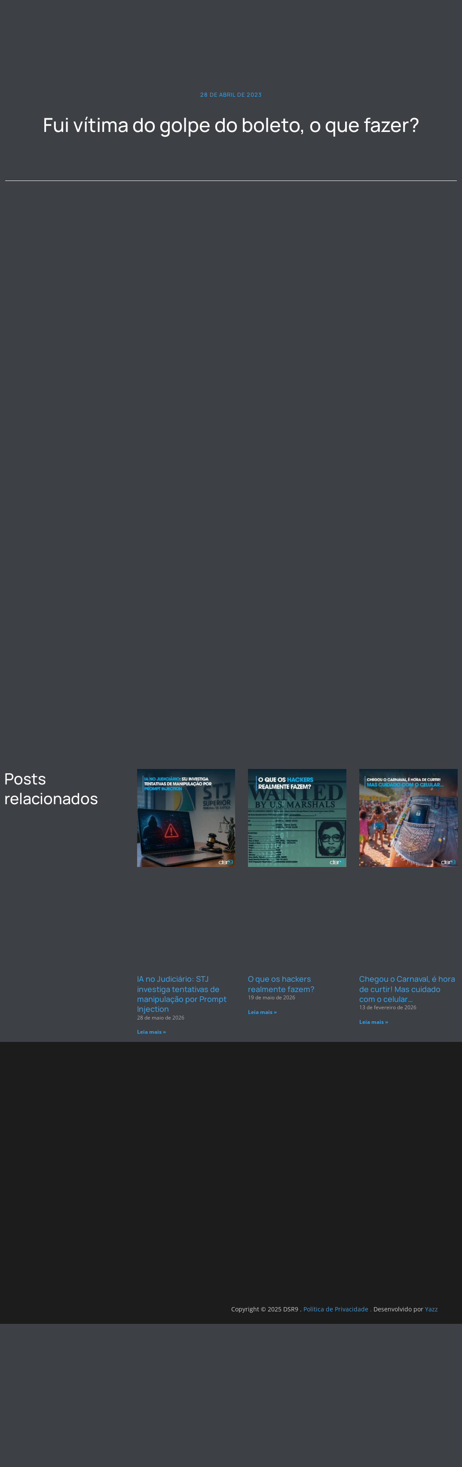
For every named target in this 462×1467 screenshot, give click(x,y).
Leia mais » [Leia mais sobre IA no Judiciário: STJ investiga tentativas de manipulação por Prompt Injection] (151, 1153)
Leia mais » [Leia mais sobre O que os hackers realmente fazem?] (262, 1133)
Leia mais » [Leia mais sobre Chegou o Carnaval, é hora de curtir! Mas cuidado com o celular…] (373, 1143)
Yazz (200, 1452)
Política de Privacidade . (107, 1452)
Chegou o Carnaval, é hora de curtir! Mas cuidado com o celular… (407, 1110)
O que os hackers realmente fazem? (281, 1105)
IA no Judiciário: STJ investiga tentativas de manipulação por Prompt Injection (181, 1115)
